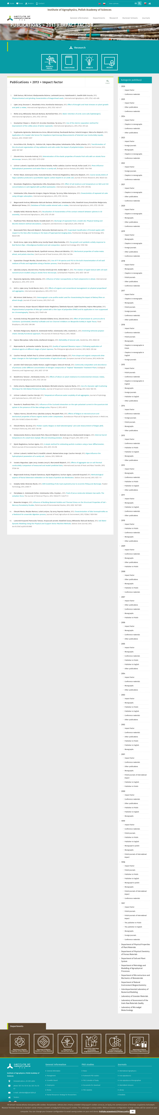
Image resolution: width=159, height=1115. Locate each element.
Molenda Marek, (31, 212)
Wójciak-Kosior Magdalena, (48, 307)
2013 (123, 435)
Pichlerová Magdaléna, (61, 175)
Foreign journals (130, 146)
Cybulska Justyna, (21, 270)
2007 (123, 597)
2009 (123, 546)
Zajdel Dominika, (80, 307)
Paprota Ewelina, (64, 512)
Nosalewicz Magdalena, (23, 184)
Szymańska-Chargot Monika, (25, 261)
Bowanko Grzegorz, (35, 193)
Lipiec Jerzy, (18, 105)
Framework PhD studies (91, 1092)
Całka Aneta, (34, 340)
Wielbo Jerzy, (38, 242)
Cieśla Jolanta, (81, 144)
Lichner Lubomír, (20, 166)
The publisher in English (133, 927)
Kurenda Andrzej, (32, 156)
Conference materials (132, 94)
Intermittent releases (126, 1101)
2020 (123, 206)
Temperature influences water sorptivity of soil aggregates (67, 395)
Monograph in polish (132, 846)
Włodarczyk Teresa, (19, 205)
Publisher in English (132, 397)
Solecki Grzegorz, (82, 132)
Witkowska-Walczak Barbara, (34, 114)
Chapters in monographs (133, 124)
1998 (123, 862)
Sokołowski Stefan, (46, 331)
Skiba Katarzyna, (70, 193)
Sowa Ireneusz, (20, 307)
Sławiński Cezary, (82, 202)
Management (51, 1092)
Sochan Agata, (34, 444)
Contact (41, 3)
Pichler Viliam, (19, 175)
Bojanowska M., (20, 346)
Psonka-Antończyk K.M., (48, 270)
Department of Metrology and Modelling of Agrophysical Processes (133, 968)
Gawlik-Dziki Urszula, (85, 95)
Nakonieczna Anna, (39, 132)
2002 (123, 725)
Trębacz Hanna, (20, 414)
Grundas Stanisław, (47, 123)
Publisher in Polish (131, 448)
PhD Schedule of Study (91, 1096)
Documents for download (91, 1101)
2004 (123, 673)
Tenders (31, 3)
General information (53, 1087)
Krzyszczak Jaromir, (51, 521)
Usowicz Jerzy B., (44, 463)
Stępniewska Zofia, (39, 184)
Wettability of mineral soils (69, 340)
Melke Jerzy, (18, 114)
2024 (123, 116)
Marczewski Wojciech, (59, 463)
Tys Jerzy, (58, 123)
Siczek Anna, (19, 242)
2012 (123, 465)
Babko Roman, (39, 365)
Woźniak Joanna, (66, 435)
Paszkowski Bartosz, (67, 132)
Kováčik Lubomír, (46, 453)
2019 (123, 231)
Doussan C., (27, 105)
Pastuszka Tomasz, (36, 521)
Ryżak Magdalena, (21, 444)
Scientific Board (52, 1096)
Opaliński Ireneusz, (47, 251)
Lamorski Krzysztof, (79, 475)
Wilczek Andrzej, (53, 132)
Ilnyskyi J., (58, 493)
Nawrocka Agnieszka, (22, 279)
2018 (123, 261)
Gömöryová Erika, (32, 175)
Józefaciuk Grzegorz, (47, 340)
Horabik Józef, (44, 221)
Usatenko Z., (73, 331)
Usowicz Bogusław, (21, 463)
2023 (123, 138)
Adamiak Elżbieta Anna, (49, 319)
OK (133, 1112)
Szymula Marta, (71, 386)
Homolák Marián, (45, 175)
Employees (51, 1101)
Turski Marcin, (34, 288)
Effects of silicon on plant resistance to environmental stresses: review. (77, 377)
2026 (123, 86)
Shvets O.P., (35, 123)
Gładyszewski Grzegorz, (82, 435)
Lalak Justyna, (44, 512)
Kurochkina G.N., (20, 144)
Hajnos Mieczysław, (53, 144)
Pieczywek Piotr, (34, 319)
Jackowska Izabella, (34, 346)
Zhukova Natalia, (46, 166)
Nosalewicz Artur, (39, 105)
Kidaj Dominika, (60, 242)
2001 (123, 754)
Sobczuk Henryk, (64, 365)
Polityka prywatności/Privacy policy (114, 1111)
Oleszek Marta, (20, 426)
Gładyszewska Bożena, (42, 95)
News (21, 3)
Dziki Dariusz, (19, 95)
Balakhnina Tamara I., (22, 377)
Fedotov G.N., (41, 144)
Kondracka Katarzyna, (55, 105)
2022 (123, 163)
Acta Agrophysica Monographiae (130, 1096)
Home (12, 3)
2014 (123, 406)
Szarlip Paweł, (48, 242)
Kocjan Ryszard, (32, 307)
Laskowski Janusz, (58, 95)
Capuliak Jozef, (33, 166)
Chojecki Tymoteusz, (38, 475)
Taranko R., (18, 404)
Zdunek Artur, (19, 156)
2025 (123, 99)
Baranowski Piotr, (21, 230)
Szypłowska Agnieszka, (23, 132)
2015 (123, 365)
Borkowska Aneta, (38, 377)
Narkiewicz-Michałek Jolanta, (53, 386)
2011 (123, 495)
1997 (123, 903)
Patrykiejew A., (19, 493)
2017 (123, 291)
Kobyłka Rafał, (19, 212)
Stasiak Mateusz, (20, 251)
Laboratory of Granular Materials (134, 996)
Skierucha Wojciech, (96, 132)
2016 (123, 325)
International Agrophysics (127, 1087)
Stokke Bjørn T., (64, 270)
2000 (123, 791)
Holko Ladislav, (59, 166)
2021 (123, 184)
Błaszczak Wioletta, (62, 251)
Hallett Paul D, (33, 356)
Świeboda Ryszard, (66, 307)
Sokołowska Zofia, (68, 144)
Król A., (17, 288)
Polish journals (130, 277)
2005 (123, 644)
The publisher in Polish (133, 923)
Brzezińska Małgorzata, (98, 202)
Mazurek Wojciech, (35, 230)
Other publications (131, 107)
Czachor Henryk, (71, 166)
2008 (123, 571)
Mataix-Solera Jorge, (61, 453)
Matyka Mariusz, (32, 512)
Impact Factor (129, 90)
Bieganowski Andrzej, (22, 202)
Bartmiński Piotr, (52, 114)
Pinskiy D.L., (31, 144)
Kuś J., (42, 288)
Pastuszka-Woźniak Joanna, (53, 230)
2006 (123, 622)
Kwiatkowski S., (71, 95)
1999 (123, 821)
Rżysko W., (35, 331)
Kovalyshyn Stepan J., (22, 123)
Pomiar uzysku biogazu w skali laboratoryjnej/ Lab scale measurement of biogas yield (70, 426)
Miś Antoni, (28, 95)
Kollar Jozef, (83, 166)
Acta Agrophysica (125, 1092)
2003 (123, 695)
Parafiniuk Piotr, (20, 221)
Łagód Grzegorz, (51, 365)
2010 (123, 520)
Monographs (129, 150)
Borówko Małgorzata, (22, 331)
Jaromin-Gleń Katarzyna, (23, 365)
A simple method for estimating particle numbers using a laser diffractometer (74, 444)
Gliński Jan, (57, 202)
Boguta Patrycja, (49, 193)
